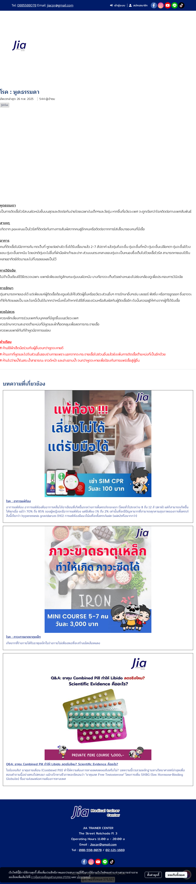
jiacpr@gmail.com (60, 5)
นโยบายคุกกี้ (83, 877)
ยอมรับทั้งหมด (176, 875)
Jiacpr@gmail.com (103, 844)
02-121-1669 (115, 850)
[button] (178, 46)
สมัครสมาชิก (138, 5)
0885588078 (26, 5)
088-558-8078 (90, 850)
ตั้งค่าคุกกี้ (153, 875)
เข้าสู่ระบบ (117, 5)
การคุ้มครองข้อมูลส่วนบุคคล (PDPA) (51, 877)
